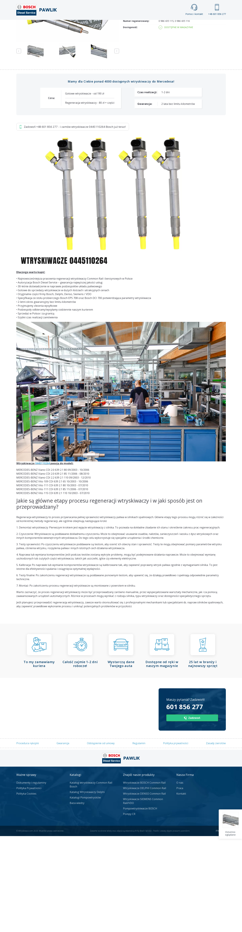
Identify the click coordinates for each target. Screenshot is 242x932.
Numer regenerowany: (136, 117)
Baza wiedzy (77, 899)
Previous (18, 147)
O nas (179, 878)
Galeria (109, 25)
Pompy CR (129, 910)
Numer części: (131, 101)
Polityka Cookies (26, 889)
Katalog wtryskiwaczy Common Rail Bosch (91, 880)
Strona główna (85, 25)
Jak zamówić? (79, 60)
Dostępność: (130, 123)
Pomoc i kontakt (194, 10)
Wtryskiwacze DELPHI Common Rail (144, 884)
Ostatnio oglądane (231, 833)
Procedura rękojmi (27, 839)
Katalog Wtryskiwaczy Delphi (87, 888)
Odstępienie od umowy (101, 839)
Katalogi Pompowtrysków (85, 893)
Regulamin (138, 839)
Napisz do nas (112, 60)
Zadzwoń (39, 60)
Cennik (143, 25)
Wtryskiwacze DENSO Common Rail (144, 889)
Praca (126, 25)
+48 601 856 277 (217, 10)
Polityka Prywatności (28, 884)
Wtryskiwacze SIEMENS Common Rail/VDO (143, 897)
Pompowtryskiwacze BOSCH (140, 904)
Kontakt (161, 25)
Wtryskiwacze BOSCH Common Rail (144, 878)
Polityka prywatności (175, 839)
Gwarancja (63, 839)
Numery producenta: (135, 107)
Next (116, 147)
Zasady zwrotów (216, 839)
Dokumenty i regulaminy (31, 878)
